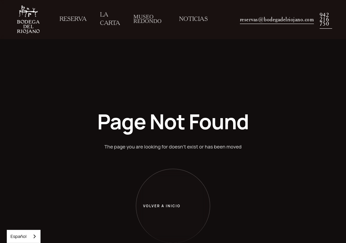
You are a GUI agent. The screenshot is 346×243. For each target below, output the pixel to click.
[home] (28, 19)
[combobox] (24, 236)
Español (18, 236)
